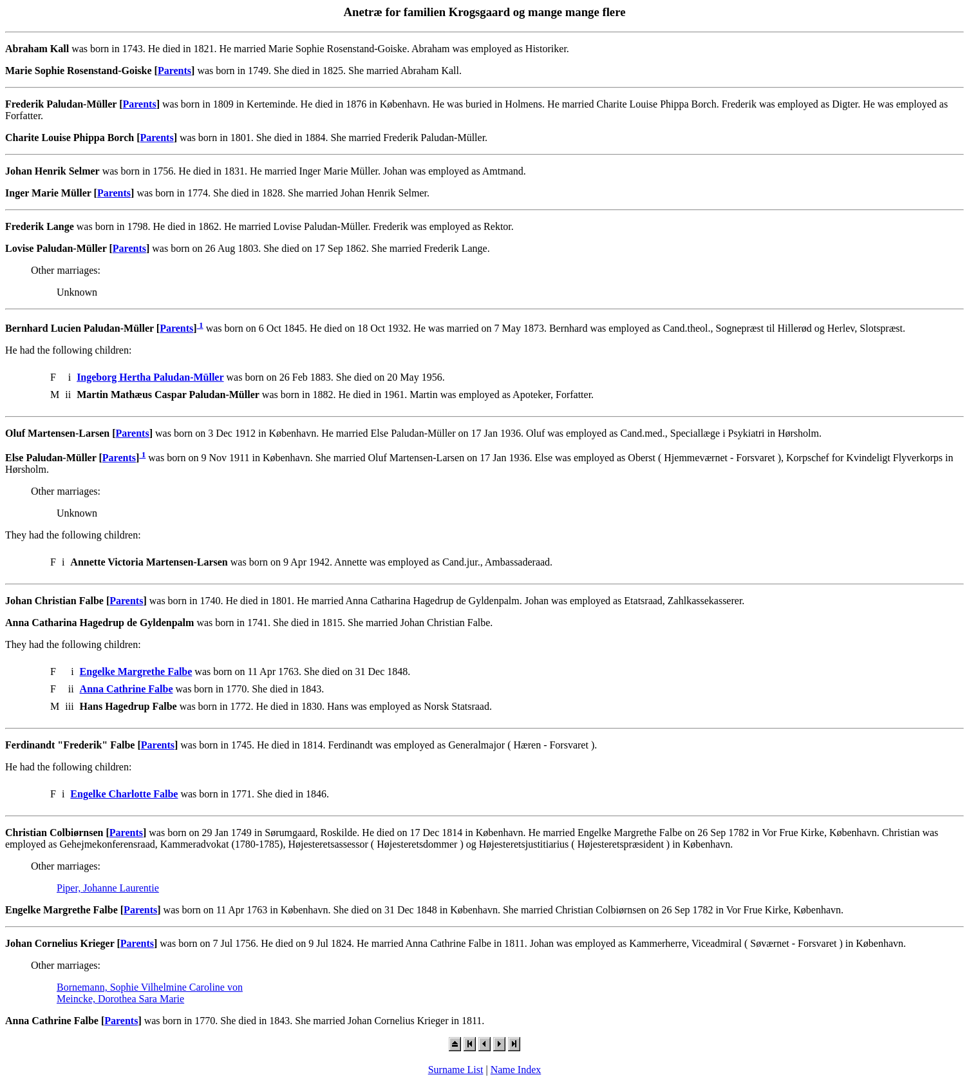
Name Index (516, 1069)
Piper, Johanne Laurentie (108, 887)
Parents (174, 70)
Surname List (456, 1069)
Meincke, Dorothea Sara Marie (120, 998)
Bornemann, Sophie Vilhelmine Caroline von (150, 987)
